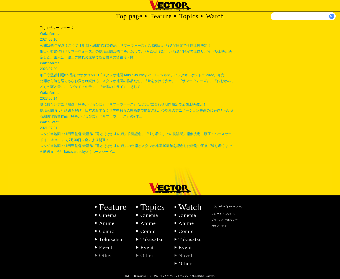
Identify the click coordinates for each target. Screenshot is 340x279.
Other (185, 263)
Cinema (108, 215)
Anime (106, 223)
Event (106, 247)
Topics (189, 16)
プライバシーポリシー (224, 219)
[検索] (303, 16)
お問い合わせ (219, 226)
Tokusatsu (111, 239)
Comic (106, 231)
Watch (215, 16)
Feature (161, 16)
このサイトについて (223, 213)
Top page (129, 16)
